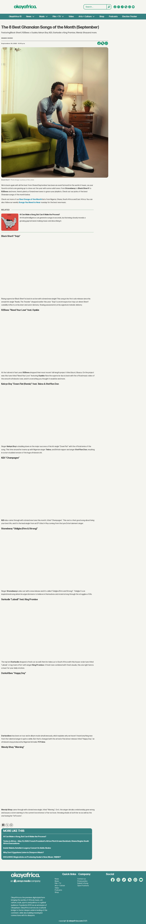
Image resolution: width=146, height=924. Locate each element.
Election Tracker (129, 16)
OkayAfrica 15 (15, 16)
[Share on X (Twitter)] (102, 43)
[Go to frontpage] (25, 7)
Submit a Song (82, 883)
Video (71, 16)
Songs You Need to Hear (29, 202)
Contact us (81, 879)
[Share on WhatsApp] (106, 43)
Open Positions (83, 886)
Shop (101, 16)
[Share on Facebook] (99, 43)
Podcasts (113, 16)
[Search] (109, 7)
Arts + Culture (85, 16)
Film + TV (57, 16)
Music (42, 16)
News (28, 16)
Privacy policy (82, 881)
